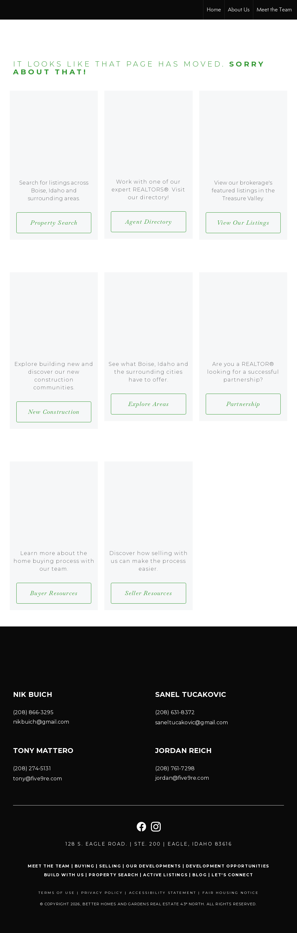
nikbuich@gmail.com (41, 722)
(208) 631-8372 (175, 712)
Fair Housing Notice (230, 893)
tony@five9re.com (37, 778)
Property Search (113, 874)
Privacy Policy (102, 893)
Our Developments (153, 866)
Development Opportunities (227, 866)
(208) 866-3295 (33, 712)
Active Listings (165, 874)
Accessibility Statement (162, 893)
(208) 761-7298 (175, 768)
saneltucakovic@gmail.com (191, 722)
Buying (85, 866)
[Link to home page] (8, 10)
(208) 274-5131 (32, 768)
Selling (110, 866)
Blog (199, 874)
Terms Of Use (56, 893)
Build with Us (64, 874)
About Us (239, 9)
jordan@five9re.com (182, 778)
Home (214, 9)
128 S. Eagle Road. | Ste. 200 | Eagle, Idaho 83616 (148, 844)
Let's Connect (232, 874)
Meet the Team (274, 9)
